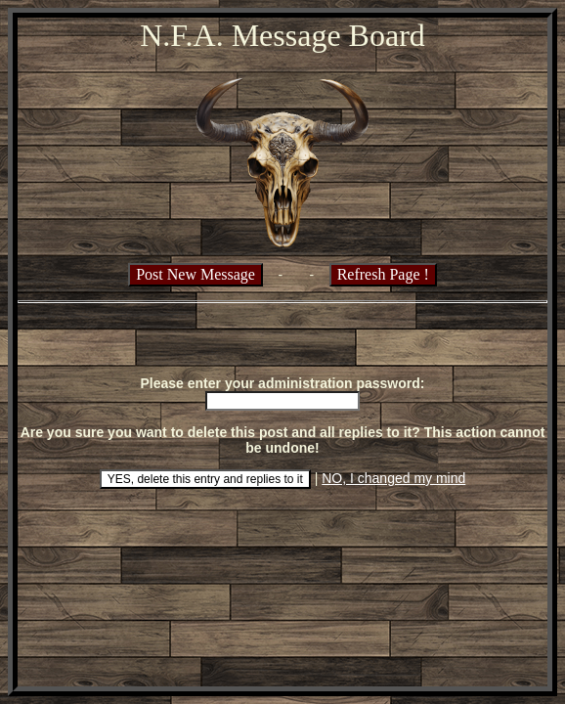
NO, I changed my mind (393, 478)
